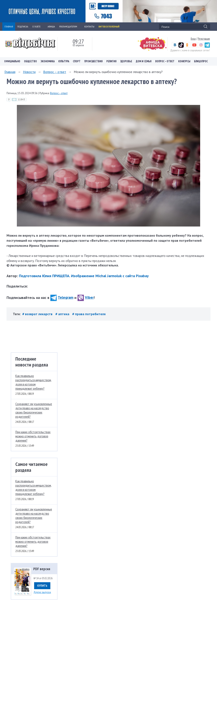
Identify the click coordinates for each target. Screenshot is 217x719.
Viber (86, 297)
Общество (30, 61)
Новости (29, 72)
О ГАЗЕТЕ (37, 26)
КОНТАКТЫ (89, 26)
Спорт (76, 61)
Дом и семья (143, 61)
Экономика (48, 61)
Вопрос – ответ (164, 61)
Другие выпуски (42, 592)
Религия (111, 61)
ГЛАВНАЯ (8, 26)
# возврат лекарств (37, 314)
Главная (9, 72)
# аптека (62, 314)
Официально (12, 61)
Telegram (61, 297)
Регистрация (204, 38)
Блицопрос (201, 61)
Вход (193, 38)
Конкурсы (184, 61)
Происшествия (93, 61)
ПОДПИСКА (22, 26)
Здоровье (126, 61)
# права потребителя (89, 314)
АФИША (51, 26)
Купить (42, 585)
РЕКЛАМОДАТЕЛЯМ (69, 26)
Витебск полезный (109, 26)
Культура (63, 61)
